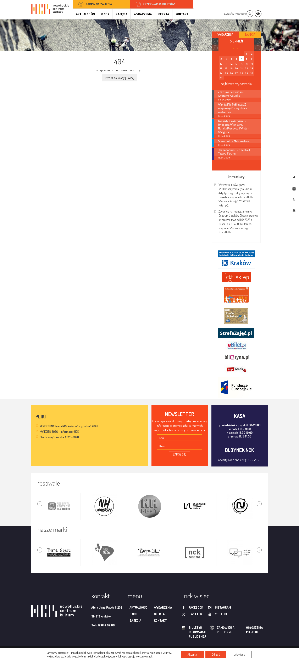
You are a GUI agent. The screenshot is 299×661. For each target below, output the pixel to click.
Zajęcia (121, 14)
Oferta (163, 14)
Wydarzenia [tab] (225, 34)
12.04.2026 (224, 144)
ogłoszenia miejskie (246, 630)
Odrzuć (216, 654)
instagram (223, 607)
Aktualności (85, 14)
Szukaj (249, 13)
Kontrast (258, 13)
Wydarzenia (143, 14)
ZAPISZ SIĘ (179, 454)
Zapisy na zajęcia (98, 4)
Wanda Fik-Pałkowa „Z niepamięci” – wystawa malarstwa (232, 108)
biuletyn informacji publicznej (193, 632)
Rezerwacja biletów (159, 4)
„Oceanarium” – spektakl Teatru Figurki (234, 151)
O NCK (105, 14)
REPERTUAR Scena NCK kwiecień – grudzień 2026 (69, 426)
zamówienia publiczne (212, 629)
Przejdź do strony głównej (119, 78)
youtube (221, 614)
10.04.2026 (224, 115)
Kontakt (182, 14)
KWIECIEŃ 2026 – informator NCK (59, 431)
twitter (195, 614)
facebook (196, 607)
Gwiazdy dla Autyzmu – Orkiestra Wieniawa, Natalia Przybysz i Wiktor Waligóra (233, 126)
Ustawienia (240, 654)
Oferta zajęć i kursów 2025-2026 (59, 437)
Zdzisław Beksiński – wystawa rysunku (231, 93)
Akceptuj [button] (193, 654)
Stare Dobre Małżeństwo (233, 141)
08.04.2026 (224, 99)
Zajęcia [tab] (250, 34)
